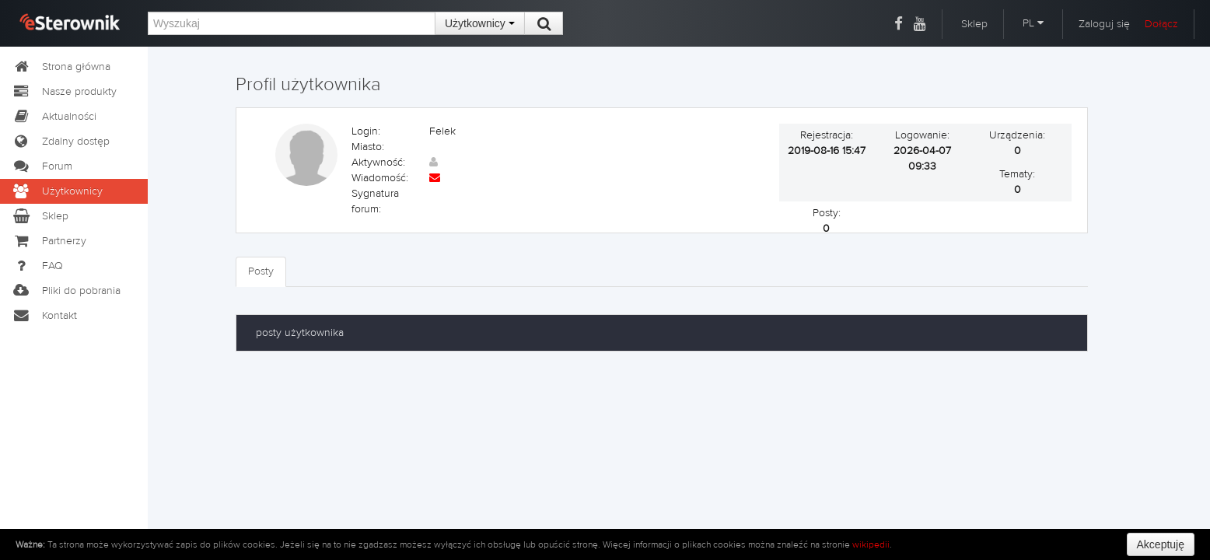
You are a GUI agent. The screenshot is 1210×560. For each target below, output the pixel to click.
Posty (261, 271)
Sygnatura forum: (375, 201)
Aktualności (54, 117)
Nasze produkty (64, 92)
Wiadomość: (379, 178)
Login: (365, 131)
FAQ (37, 266)
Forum (42, 166)
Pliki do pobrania (66, 291)
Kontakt (44, 316)
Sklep (974, 24)
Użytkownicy (480, 23)
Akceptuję (1160, 544)
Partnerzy (49, 241)
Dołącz (1161, 24)
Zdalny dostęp (61, 142)
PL (1033, 23)
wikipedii (871, 544)
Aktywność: (378, 163)
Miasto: (367, 147)
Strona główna (61, 67)
